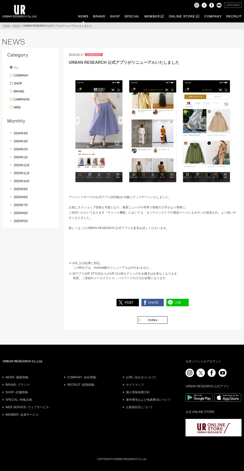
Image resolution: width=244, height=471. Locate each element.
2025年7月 (21, 205)
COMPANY (21, 75)
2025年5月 (21, 221)
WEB (17, 107)
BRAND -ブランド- (18, 385)
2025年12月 (22, 165)
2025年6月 (21, 213)
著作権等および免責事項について (148, 399)
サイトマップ (135, 385)
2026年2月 (21, 149)
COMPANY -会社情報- (82, 377)
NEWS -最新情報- (17, 377)
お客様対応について (139, 407)
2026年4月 (21, 133)
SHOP (18, 83)
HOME (6, 25)
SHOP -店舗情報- (17, 392)
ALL (16, 67)
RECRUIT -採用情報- (81, 385)
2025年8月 (21, 197)
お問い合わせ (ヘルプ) (141, 377)
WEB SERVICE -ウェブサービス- (27, 407)
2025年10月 (22, 181)
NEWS (16, 25)
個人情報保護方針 (138, 392)
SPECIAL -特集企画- (19, 399)
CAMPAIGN (21, 99)
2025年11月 (22, 173)
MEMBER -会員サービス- (22, 414)
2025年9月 (21, 189)
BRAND (19, 91)
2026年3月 (21, 141)
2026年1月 (21, 157)
